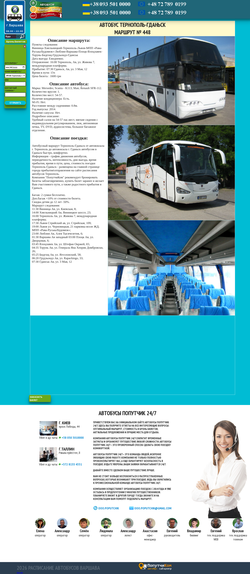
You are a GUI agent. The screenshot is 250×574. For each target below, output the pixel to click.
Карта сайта (20, 572)
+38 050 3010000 (71, 438)
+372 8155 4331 (70, 464)
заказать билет (36, 398)
